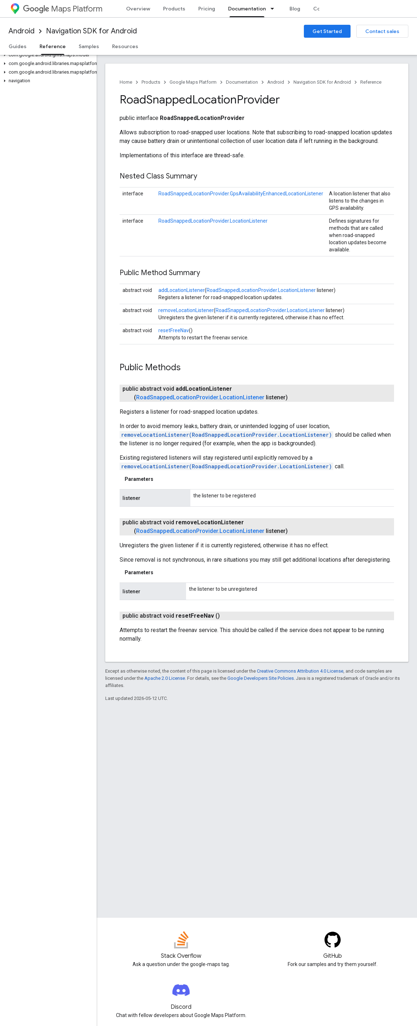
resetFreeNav (173, 330)
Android (21, 31)
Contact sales (382, 31)
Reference (370, 82)
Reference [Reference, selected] (53, 46)
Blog (294, 8)
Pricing (206, 8)
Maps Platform (62, 9)
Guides (18, 46)
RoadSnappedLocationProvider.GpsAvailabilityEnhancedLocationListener (240, 193)
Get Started (327, 31)
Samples (89, 46)
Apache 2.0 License (164, 678)
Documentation (242, 82)
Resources (125, 46)
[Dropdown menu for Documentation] (274, 8)
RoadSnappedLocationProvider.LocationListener (213, 221)
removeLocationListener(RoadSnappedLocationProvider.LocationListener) (226, 434)
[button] (47, 55)
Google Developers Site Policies (260, 678)
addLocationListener (181, 290)
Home (126, 82)
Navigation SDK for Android (91, 31)
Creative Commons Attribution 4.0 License (300, 671)
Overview (138, 8)
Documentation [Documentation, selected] (247, 8)
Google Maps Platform (193, 82)
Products (174, 8)
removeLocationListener (186, 310)
